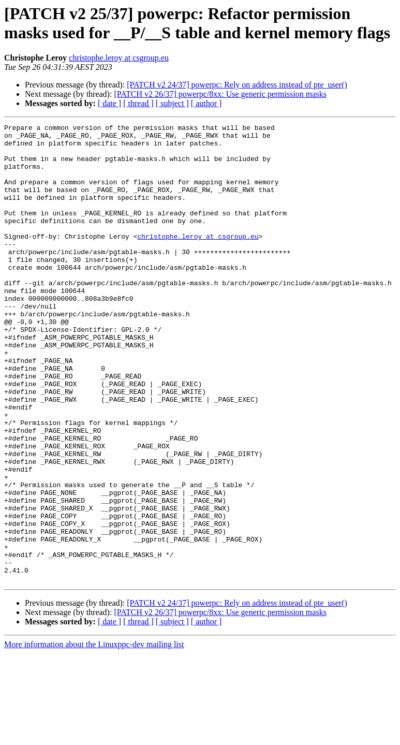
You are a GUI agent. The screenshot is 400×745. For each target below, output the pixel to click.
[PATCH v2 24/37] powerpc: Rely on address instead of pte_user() (237, 84)
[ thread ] (138, 103)
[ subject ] (172, 103)
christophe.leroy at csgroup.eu (119, 57)
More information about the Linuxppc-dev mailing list (94, 736)
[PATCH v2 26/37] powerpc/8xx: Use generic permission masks (220, 94)
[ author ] (206, 103)
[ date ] (109, 103)
